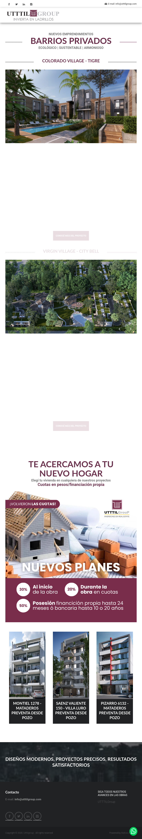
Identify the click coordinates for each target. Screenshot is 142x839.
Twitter (16, 4)
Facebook (9, 4)
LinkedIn (24, 4)
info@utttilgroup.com (126, 4)
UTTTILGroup (106, 802)
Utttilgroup (29, 833)
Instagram (31, 4)
